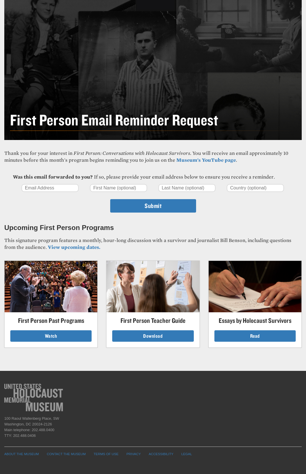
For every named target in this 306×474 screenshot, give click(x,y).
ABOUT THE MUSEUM (21, 454)
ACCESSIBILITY (161, 454)
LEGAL (186, 454)
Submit (153, 205)
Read (255, 336)
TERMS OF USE (106, 454)
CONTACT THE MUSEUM (66, 454)
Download (153, 336)
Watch (51, 336)
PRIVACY (134, 454)
